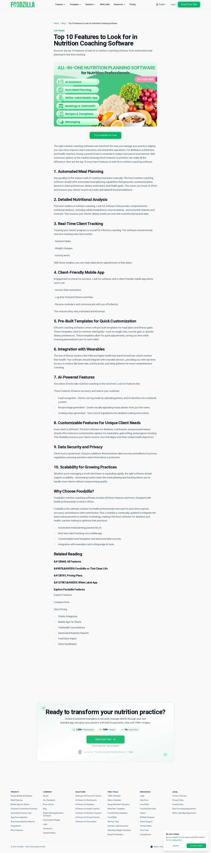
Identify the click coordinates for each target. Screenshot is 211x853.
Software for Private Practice (87, 817)
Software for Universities (86, 821)
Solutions (89, 4)
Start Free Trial (188, 4)
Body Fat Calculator (116, 834)
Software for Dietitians (85, 804)
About (45, 796)
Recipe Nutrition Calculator (119, 804)
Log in (172, 4)
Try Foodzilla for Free (105, 135)
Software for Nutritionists (86, 800)
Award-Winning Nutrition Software (54, 814)
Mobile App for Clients (20, 804)
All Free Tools (113, 821)
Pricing (133, 4)
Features (58, 4)
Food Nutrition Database (118, 813)
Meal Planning (17, 800)
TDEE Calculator (115, 796)
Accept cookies (196, 846)
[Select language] (160, 4)
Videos (143, 813)
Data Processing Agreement (184, 809)
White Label (104, 4)
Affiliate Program (147, 817)
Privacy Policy (178, 800)
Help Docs (144, 800)
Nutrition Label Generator (119, 826)
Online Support (146, 821)
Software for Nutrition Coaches (89, 813)
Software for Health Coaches (87, 809)
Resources (119, 4)
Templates (74, 4)
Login (142, 796)
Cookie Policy (178, 804)
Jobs (45, 824)
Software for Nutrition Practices (24, 809)
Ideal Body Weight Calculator (120, 830)
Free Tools (144, 830)
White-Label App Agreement (184, 813)
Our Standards (49, 800)
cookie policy (177, 840)
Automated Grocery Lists (21, 813)
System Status (49, 833)
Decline (176, 846)
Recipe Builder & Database (22, 796)
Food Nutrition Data (148, 809)
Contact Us (48, 828)
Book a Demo (49, 804)
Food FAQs (112, 817)
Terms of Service (179, 796)
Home (56, 23)
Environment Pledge (52, 820)
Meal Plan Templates (117, 809)
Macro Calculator (115, 800)
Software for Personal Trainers (88, 796)
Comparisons (146, 834)
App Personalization (19, 817)
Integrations (16, 826)
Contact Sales (146, 826)
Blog (64, 23)
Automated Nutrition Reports (23, 821)
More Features (17, 830)
